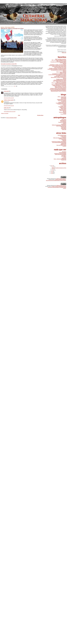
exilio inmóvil (6, 91)
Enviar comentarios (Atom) (11, 117)
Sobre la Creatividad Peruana (60, 83)
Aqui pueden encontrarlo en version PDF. (9, 63)
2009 (52, 172)
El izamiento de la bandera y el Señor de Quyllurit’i (57, 69)
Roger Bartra (63, 127)
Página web (64, 52)
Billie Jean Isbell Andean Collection (59, 137)
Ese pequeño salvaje (62, 106)
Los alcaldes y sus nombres (61, 75)
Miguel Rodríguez (63, 110)
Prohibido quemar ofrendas (61, 79)
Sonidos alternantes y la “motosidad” (59, 85)
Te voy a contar (63, 113)
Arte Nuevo (64, 151)
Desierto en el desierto (62, 100)
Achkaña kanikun (63, 62)
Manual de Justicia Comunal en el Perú (59, 167)
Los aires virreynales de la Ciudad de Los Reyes (57, 74)
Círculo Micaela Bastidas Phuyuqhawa (59, 142)
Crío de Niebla (63, 98)
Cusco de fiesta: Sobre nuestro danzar (59, 66)
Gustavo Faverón (63, 107)
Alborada (64, 63)
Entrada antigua (40, 115)
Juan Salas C (63, 156)
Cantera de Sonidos (62, 138)
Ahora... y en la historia (62, 96)
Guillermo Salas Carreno (61, 178)
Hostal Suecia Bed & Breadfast (60, 154)
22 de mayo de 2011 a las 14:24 (9, 105)
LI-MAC (64, 157)
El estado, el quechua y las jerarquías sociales (57, 68)
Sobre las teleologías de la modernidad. (59, 84)
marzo (53, 170)
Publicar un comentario (4, 113)
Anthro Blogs (63, 119)
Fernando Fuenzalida (62, 122)
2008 (52, 173)
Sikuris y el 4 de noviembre (61, 81)
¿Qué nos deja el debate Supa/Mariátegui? (58, 90)
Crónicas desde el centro (61, 99)
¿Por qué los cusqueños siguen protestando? (58, 89)
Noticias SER (63, 143)
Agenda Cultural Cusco (62, 135)
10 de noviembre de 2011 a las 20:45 (9, 111)
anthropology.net (63, 120)
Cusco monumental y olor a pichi (60, 67)
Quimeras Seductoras (51, 178)
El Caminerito (63, 101)
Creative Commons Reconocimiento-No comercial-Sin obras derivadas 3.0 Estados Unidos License (57, 187)
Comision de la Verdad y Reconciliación (59, 141)
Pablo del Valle (63, 126)
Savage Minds (63, 128)
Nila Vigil (64, 111)
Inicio (19, 115)
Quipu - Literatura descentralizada (60, 158)
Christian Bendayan (62, 152)
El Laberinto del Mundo (62, 103)
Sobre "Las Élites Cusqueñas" (60, 59)
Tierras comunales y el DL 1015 (60, 86)
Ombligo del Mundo (62, 112)
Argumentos (64, 136)
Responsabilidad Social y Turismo (60, 80)
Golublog (64, 123)
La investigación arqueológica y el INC (59, 73)
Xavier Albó (64, 129)
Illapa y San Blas (63, 72)
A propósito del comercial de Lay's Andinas (58, 61)
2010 (52, 171)
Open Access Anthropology (61, 125)
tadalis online (6, 107)
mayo (53, 166)
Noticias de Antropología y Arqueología (59, 124)
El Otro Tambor (63, 105)
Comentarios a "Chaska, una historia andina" (58, 64)
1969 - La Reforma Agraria (61, 60)
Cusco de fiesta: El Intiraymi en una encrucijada (57, 65)
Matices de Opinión (62, 109)
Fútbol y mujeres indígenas (61, 71)
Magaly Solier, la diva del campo (60, 76)
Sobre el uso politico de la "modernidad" (59, 82)
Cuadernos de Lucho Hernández (60, 153)
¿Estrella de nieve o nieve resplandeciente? (58, 88)
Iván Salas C (63, 155)
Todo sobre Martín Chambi (61, 145)
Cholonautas (64, 139)
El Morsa (64, 104)
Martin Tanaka (63, 108)
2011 (52, 165)
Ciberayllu (64, 140)
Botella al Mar (63, 97)
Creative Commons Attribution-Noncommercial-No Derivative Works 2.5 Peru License (56, 180)
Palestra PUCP (63, 144)
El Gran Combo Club (62, 102)
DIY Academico (63, 121)
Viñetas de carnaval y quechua (60, 87)
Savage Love (63, 159)
